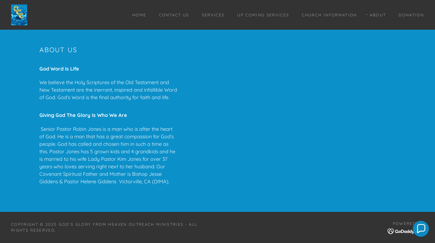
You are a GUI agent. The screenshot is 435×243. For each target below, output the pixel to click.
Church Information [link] (329, 14)
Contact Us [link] (174, 14)
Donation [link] (411, 14)
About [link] (378, 14)
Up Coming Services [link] (263, 14)
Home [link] (139, 14)
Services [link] (213, 14)
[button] (421, 229)
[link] (19, 14)
